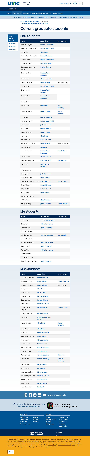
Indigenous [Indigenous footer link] (50, 424)
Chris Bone (44, 52)
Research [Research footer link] (23, 422)
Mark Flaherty (45, 83)
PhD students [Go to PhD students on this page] (12, 43)
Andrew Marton (62, 204)
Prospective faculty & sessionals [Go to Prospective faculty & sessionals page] (67, 17)
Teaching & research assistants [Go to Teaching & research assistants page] (47, 17)
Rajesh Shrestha (63, 281)
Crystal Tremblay (46, 117)
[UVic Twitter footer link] (34, 395)
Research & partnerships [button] (40, 13)
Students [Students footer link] (49, 417)
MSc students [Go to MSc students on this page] (12, 49)
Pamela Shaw (62, 151)
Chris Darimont (45, 128)
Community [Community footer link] (63, 426)
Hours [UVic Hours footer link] (59, 435)
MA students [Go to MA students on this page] (12, 46)
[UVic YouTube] (45, 395)
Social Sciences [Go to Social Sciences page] (25, 21)
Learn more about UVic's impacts (28, 407)
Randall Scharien (46, 56)
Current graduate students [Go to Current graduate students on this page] (11, 38)
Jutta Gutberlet (45, 111)
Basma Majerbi (62, 181)
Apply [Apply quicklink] (61, 3)
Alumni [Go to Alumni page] (81, 17)
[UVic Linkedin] (39, 395)
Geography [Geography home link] (12, 9)
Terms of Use (52, 445)
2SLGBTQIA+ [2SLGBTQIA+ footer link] (63, 419)
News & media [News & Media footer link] (25, 424)
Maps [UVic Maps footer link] (59, 433)
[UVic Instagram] (25, 395)
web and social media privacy (67, 445)
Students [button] (26, 13)
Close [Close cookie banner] (11, 452)
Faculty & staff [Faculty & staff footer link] (51, 419)
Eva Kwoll (43, 147)
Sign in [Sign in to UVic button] (79, 3)
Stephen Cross (63, 307)
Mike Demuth (62, 160)
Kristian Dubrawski (47, 48)
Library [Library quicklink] (66, 3)
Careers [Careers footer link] (36, 419)
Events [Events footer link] (35, 417)
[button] (72, 3)
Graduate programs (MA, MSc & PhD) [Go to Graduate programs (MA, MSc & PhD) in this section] (35, 23)
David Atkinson (45, 140)
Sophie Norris (42, 344)
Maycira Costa (45, 178)
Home (9, 13)
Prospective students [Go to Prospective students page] (29, 17)
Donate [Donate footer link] (35, 422)
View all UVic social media (57, 395)
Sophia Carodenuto (47, 45)
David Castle (62, 235)
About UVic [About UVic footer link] (24, 417)
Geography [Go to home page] (36, 21)
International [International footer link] (63, 417)
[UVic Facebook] (30, 395)
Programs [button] (16, 13)
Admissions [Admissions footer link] (24, 419)
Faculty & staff (58, 13)
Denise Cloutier (45, 67)
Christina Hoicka (46, 79)
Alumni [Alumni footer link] (48, 422)
